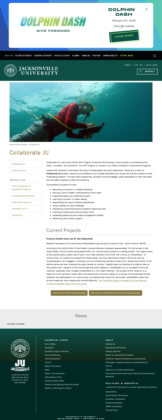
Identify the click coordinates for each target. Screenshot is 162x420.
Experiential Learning (21, 202)
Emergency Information (116, 347)
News (47, 369)
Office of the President (55, 373)
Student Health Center (54, 381)
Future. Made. (127, 55)
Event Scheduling (52, 355)
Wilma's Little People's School (58, 388)
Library (48, 362)
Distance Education (114, 402)
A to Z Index (50, 344)
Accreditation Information (117, 395)
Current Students (43, 55)
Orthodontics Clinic (53, 377)
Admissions (17, 215)
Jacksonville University (18, 144)
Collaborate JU (18, 164)
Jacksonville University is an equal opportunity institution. (131, 387)
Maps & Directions (53, 366)
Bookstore (49, 347)
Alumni (75, 55)
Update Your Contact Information (120, 369)
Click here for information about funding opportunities (115, 292)
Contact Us (110, 344)
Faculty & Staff (62, 55)
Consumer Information (115, 399)
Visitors (97, 55)
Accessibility (111, 391)
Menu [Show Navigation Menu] (147, 71)
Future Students (23, 55)
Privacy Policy (112, 410)
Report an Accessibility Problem (120, 355)
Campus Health (110, 55)
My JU (139, 65)
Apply (127, 65)
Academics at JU (19, 208)
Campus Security (113, 351)
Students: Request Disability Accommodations (126, 358)
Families (86, 55)
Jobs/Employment (52, 358)
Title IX (109, 366)
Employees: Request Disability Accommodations (127, 362)
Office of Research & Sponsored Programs (21, 188)
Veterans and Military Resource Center (62, 384)
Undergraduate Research (23, 195)
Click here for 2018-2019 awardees (69, 292)
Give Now (152, 65)
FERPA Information (114, 406)
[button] (155, 56)
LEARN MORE (124, 36)
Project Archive (19, 170)
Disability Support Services (57, 351)
